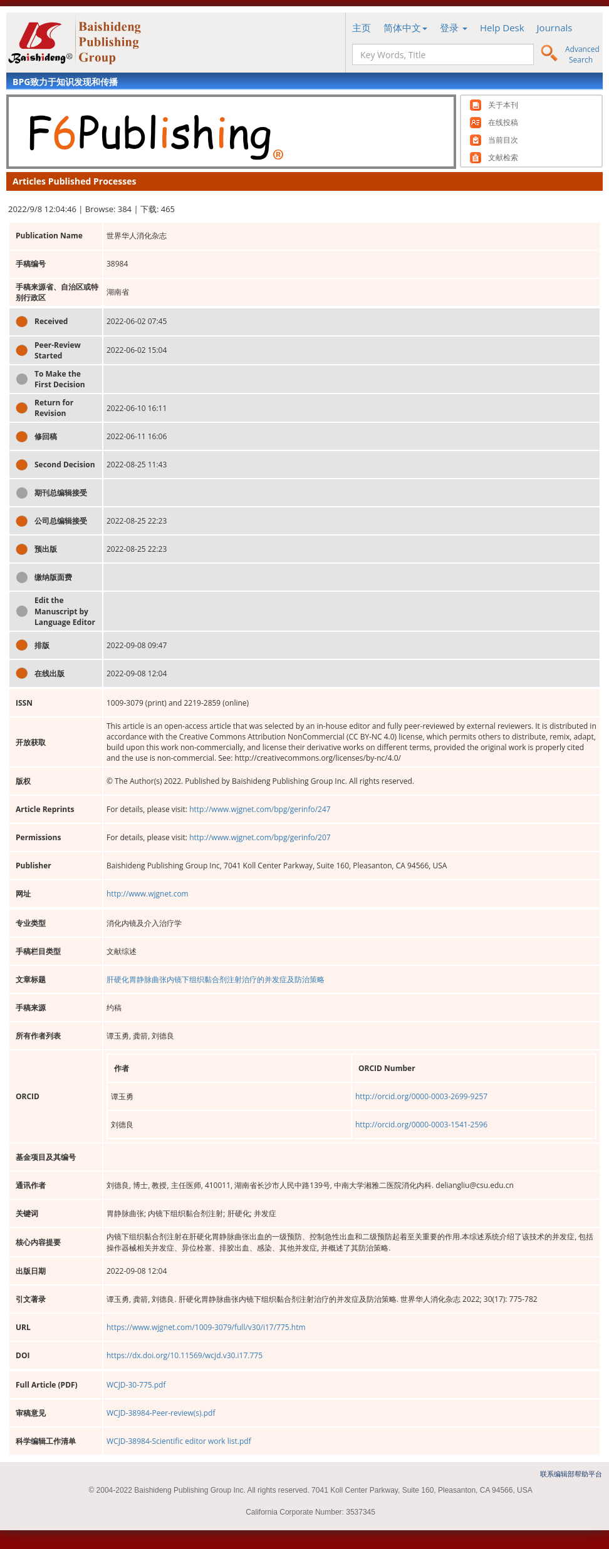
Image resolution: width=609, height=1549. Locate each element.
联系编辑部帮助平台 (571, 1474)
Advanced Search (582, 54)
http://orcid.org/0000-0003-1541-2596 (421, 1124)
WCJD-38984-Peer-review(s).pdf (161, 1413)
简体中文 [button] (405, 27)
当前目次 (503, 140)
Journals (555, 27)
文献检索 (503, 157)
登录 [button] (453, 27)
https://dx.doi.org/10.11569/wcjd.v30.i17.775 (185, 1355)
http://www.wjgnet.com (148, 893)
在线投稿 (503, 122)
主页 (361, 27)
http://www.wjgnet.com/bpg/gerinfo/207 (260, 837)
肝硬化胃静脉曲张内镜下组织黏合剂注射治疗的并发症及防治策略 (216, 979)
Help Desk (502, 27)
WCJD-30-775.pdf (136, 1384)
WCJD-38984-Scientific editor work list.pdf (179, 1441)
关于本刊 (503, 105)
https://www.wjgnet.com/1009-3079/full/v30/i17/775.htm (206, 1327)
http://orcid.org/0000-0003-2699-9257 (421, 1096)
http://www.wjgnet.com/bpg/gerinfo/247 (260, 809)
